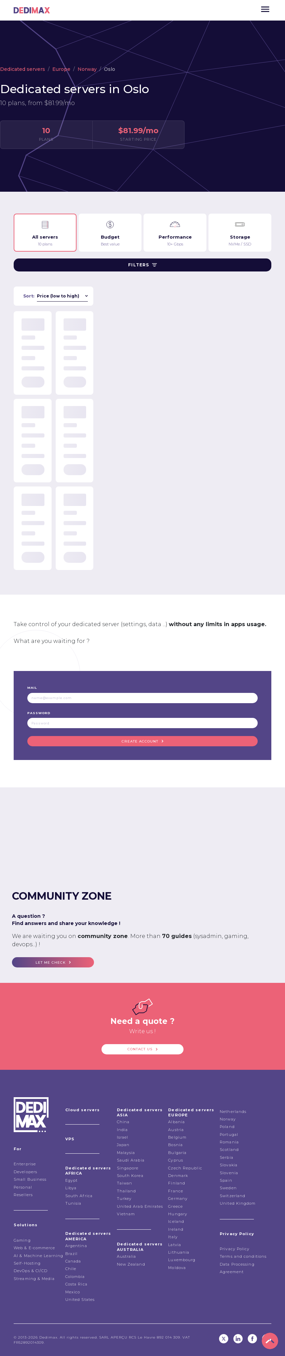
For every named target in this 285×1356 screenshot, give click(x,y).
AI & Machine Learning (38, 1255)
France (175, 1191)
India (122, 1129)
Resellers (23, 1194)
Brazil (71, 1253)
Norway (87, 69)
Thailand (126, 1191)
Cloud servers (82, 1109)
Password (39, 713)
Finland (176, 1183)
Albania (176, 1121)
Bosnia (175, 1144)
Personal (23, 1187)
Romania (229, 1142)
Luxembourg (181, 1259)
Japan (123, 1144)
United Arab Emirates (140, 1206)
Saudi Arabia (131, 1160)
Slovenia (229, 1172)
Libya (71, 1188)
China (123, 1121)
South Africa (79, 1195)
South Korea (130, 1175)
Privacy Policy (234, 1248)
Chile (71, 1268)
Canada (73, 1261)
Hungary (177, 1214)
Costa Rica (76, 1284)
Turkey (124, 1198)
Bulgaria (177, 1152)
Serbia (226, 1157)
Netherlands (233, 1111)
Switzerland (232, 1195)
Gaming (22, 1240)
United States (80, 1299)
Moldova (177, 1267)
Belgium (177, 1137)
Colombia (75, 1276)
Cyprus (175, 1160)
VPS (69, 1139)
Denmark (178, 1175)
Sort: (28, 296)
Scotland (229, 1149)
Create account (140, 741)
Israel (122, 1137)
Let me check (51, 962)
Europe (61, 69)
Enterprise (25, 1164)
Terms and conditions (243, 1256)
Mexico (72, 1292)
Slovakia (229, 1165)
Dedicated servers (22, 69)
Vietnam (126, 1214)
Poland (227, 1126)
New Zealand (131, 1264)
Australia (126, 1256)
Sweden (228, 1188)
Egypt (71, 1180)
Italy (173, 1236)
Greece (175, 1206)
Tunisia (73, 1203)
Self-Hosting (27, 1263)
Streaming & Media (34, 1278)
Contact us (139, 1049)
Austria (176, 1129)
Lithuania (178, 1252)
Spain (226, 1180)
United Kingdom (238, 1203)
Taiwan (125, 1183)
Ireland (176, 1229)
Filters (142, 264)
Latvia (174, 1244)
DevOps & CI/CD (31, 1270)
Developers (25, 1171)
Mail (32, 687)
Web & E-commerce (34, 1247)
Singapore (128, 1168)
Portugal (229, 1134)
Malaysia (126, 1152)
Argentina (76, 1245)
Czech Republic (185, 1168)
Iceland (176, 1221)
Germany (178, 1198)
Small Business (30, 1179)
